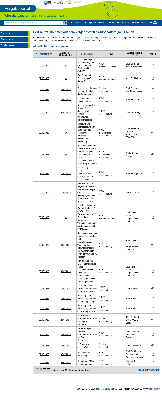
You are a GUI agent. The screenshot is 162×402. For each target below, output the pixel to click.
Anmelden (5, 33)
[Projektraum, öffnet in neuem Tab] (152, 66)
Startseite (77, 23)
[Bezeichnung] (87, 54)
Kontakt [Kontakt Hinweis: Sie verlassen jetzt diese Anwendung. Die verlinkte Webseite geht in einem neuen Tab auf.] (115, 23)
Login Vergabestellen (96, 23)
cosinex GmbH (102, 389)
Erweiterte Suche (8, 45)
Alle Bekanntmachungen (148, 370)
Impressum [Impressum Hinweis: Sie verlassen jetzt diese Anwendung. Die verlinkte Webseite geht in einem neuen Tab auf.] (155, 389)
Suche (88, 40)
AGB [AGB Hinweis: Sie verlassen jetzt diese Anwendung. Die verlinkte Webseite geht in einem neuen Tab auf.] (127, 23)
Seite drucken (141, 23)
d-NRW (114, 389)
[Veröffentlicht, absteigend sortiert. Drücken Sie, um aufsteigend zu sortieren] (44, 54)
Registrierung (7, 39)
